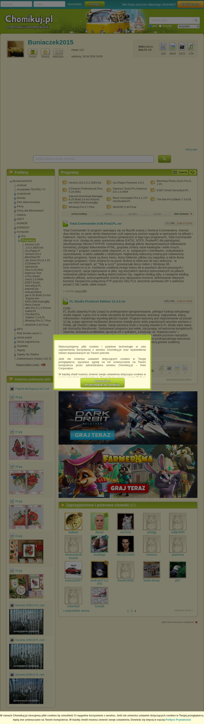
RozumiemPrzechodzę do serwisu (102, 382)
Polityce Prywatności (178, 719)
